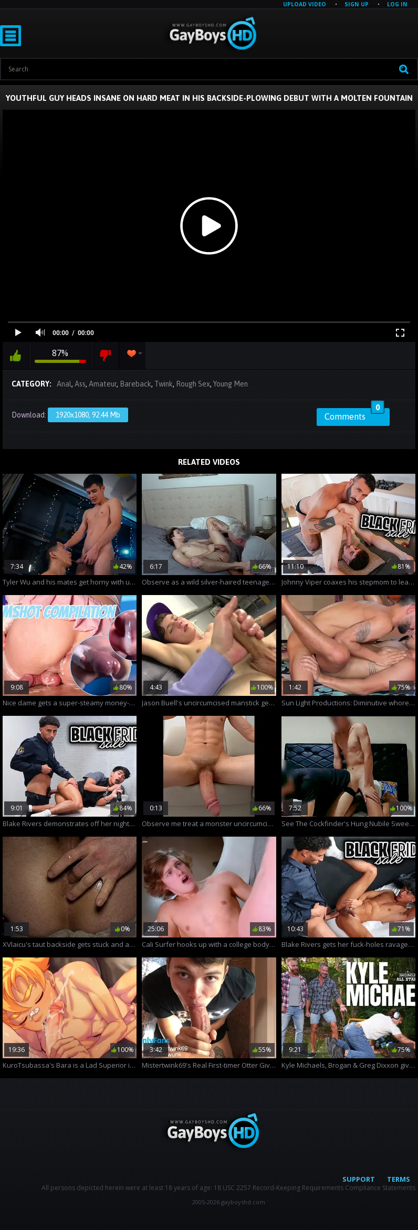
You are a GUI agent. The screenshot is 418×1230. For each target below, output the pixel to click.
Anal (64, 384)
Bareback (135, 384)
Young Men (230, 384)
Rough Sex (193, 384)
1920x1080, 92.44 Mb (88, 415)
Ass (80, 384)
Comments (354, 415)
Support (358, 1179)
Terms (398, 1179)
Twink (163, 384)
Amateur (103, 384)
